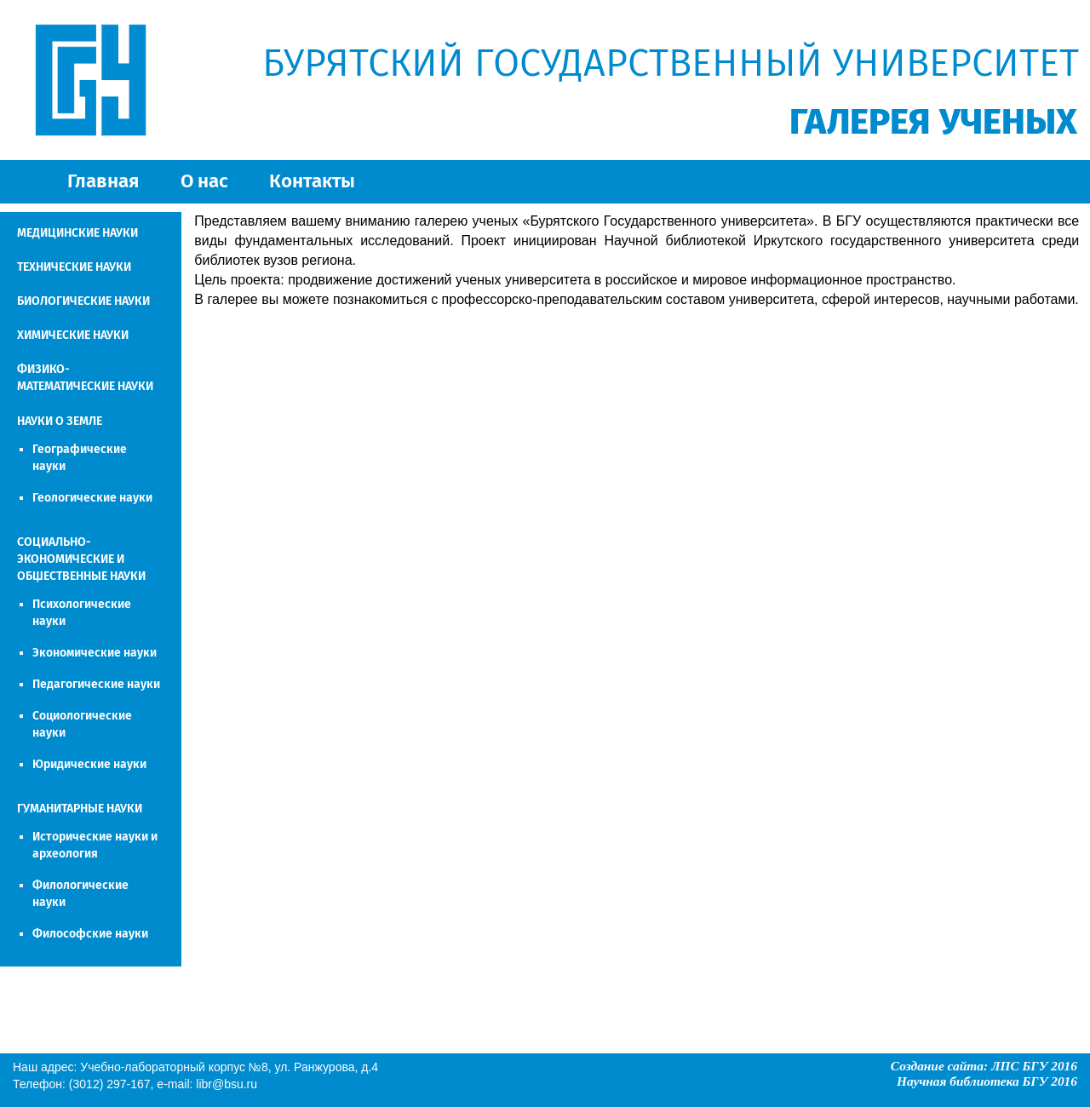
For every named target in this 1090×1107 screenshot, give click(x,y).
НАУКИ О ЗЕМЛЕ (59, 421)
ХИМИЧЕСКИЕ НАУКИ (73, 335)
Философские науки (90, 933)
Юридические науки (89, 764)
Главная (103, 180)
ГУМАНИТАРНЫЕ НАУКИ (79, 808)
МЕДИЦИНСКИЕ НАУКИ (77, 233)
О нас (204, 180)
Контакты (312, 180)
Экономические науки (94, 652)
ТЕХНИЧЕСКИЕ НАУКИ (74, 267)
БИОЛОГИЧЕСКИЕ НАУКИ (83, 301)
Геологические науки (92, 497)
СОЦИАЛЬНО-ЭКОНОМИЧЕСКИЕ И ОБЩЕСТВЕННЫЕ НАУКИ (81, 559)
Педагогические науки (96, 684)
